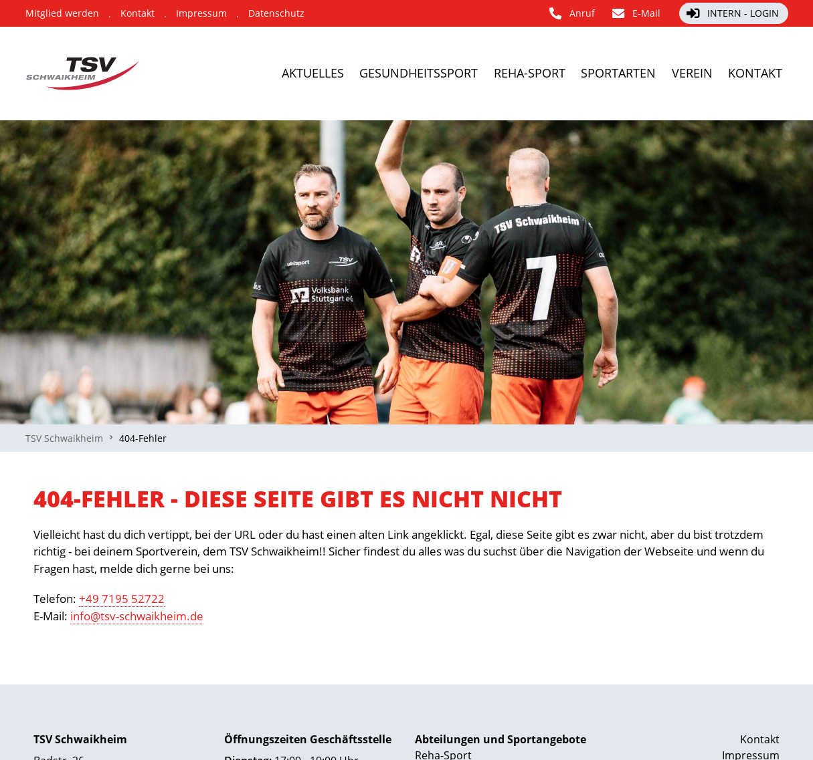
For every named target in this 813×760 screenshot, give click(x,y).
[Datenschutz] (276, 13)
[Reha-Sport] (483, 73)
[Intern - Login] (733, 13)
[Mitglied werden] (62, 13)
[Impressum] (201, 13)
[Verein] (679, 73)
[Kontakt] (137, 13)
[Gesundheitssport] (354, 73)
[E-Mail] (637, 13)
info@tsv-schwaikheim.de (136, 616)
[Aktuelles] (230, 73)
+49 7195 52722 (122, 598)
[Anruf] (573, 13)
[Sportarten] (589, 73)
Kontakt (760, 739)
